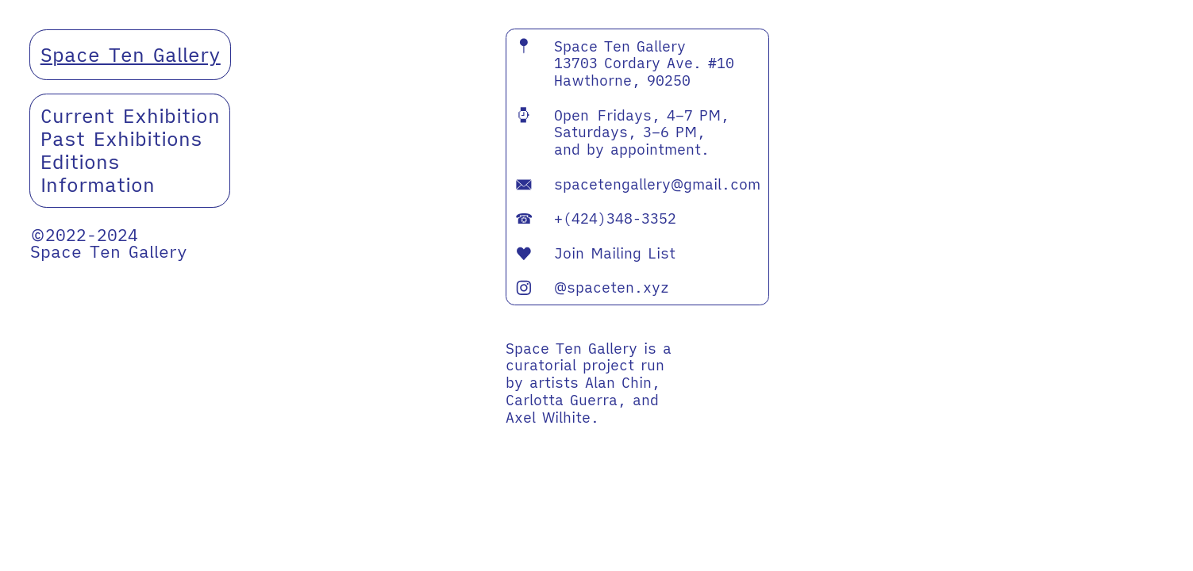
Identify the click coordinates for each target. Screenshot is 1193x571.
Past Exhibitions (121, 138)
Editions (80, 161)
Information (97, 184)
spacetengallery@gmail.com (657, 184)
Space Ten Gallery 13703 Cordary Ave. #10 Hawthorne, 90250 (624, 63)
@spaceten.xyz (611, 287)
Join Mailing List (595, 253)
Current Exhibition (130, 115)
